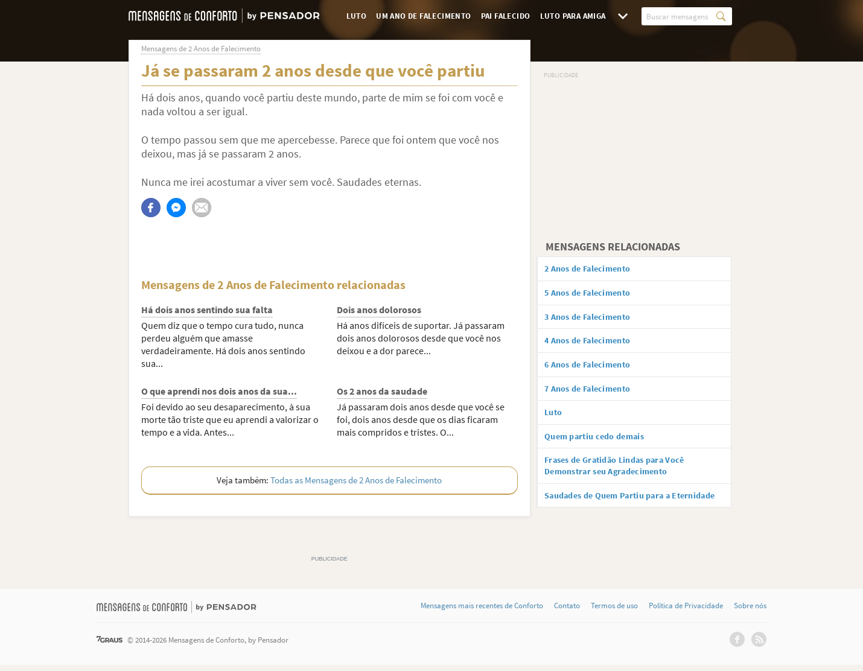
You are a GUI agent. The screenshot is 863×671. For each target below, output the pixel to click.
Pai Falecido (505, 16)
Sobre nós (750, 612)
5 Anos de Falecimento (595, 294)
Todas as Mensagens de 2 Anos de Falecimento (356, 480)
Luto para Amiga (573, 16)
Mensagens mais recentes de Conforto (482, 612)
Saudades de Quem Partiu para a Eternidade (618, 515)
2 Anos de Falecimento (595, 269)
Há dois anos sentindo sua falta (207, 310)
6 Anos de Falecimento (595, 370)
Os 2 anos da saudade (382, 391)
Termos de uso (614, 612)
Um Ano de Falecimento (423, 16)
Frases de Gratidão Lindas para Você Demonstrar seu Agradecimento (626, 477)
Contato (567, 612)
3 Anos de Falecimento (595, 320)
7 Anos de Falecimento (595, 395)
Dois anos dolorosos (379, 310)
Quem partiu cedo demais (603, 446)
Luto (356, 16)
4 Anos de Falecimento (595, 345)
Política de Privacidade (686, 612)
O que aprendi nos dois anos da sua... (219, 391)
